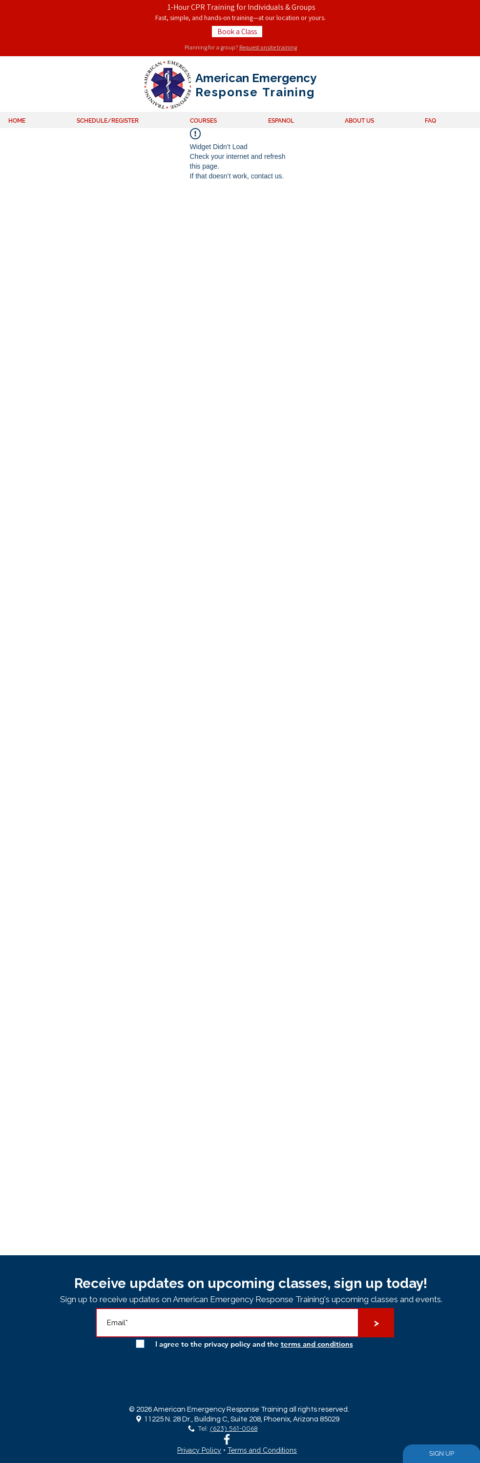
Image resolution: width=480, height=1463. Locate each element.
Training (286, 92)
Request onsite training (268, 47)
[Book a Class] (237, 31)
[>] (376, 1322)
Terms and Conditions (262, 1450)
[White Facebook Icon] (227, 1439)
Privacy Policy (199, 1450)
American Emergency (255, 78)
